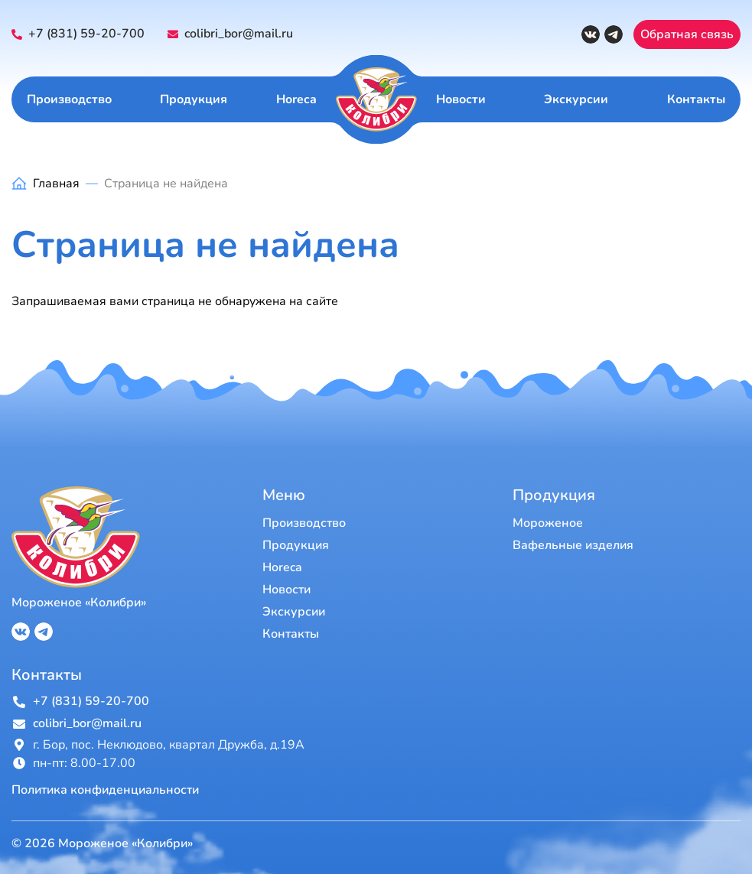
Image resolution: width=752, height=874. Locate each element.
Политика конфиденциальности (105, 790)
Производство (69, 99)
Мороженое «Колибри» (78, 602)
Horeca (296, 99)
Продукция (193, 99)
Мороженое (548, 523)
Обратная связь (687, 34)
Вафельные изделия (573, 545)
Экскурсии (576, 99)
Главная (56, 183)
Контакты (696, 99)
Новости (461, 99)
